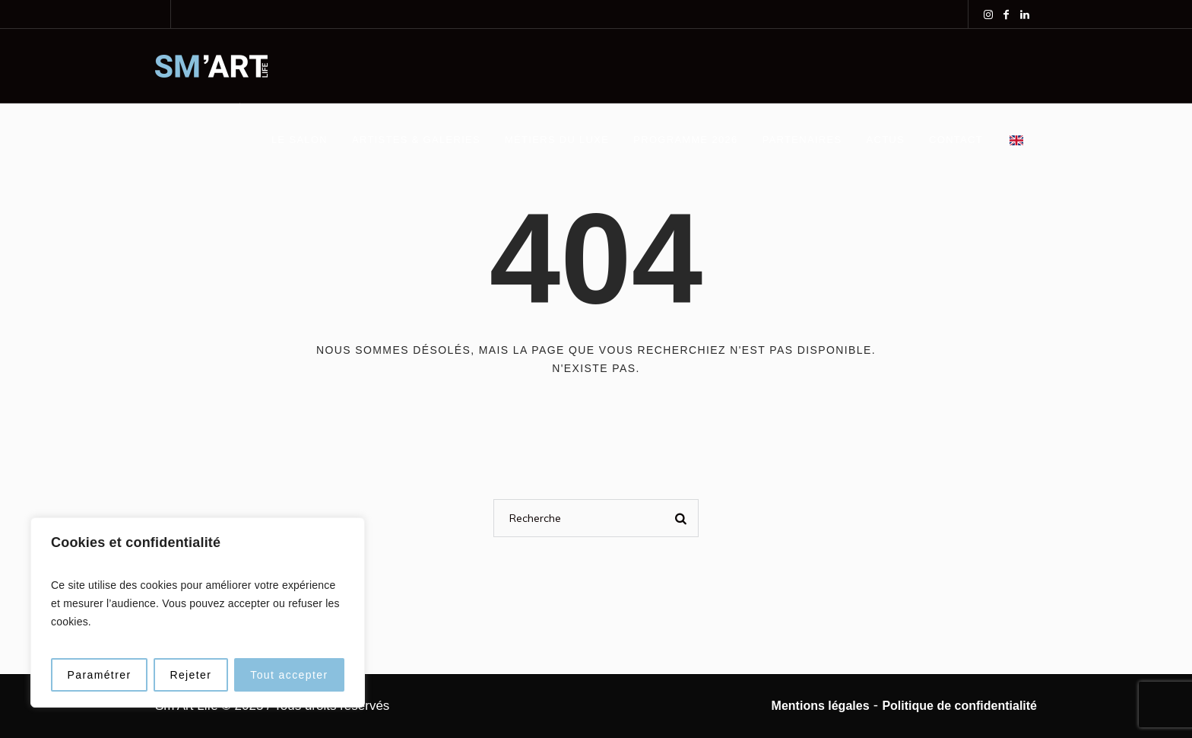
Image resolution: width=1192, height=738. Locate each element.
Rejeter (190, 675)
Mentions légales (821, 705)
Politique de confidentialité (959, 705)
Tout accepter (289, 675)
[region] (197, 612)
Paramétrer (99, 675)
